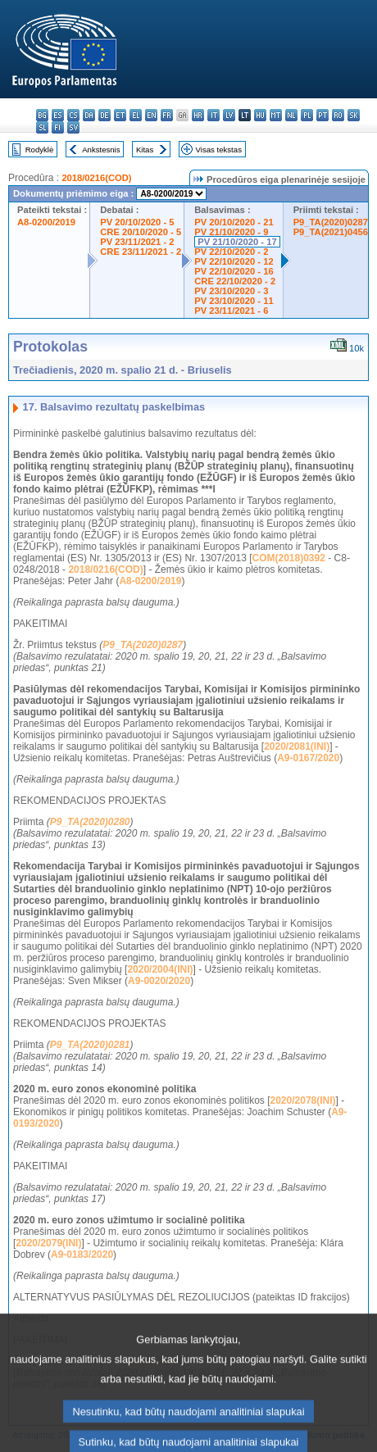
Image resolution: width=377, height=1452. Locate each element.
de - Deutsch (104, 115)
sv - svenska (73, 127)
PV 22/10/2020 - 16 (233, 271)
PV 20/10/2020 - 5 (137, 222)
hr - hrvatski (198, 115)
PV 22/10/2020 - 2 (231, 251)
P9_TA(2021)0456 (330, 232)
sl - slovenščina (42, 127)
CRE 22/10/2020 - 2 (234, 281)
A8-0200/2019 (46, 222)
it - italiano (213, 115)
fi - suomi (58, 127)
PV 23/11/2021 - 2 (137, 242)
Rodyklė (39, 149)
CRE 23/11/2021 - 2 (140, 251)
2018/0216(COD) (96, 178)
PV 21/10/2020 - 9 (231, 232)
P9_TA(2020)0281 (90, 1044)
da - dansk (89, 115)
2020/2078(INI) (303, 1100)
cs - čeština (73, 115)
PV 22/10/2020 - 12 (233, 261)
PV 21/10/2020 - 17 (237, 242)
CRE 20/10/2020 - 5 (140, 232)
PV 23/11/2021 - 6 (231, 310)
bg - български (42, 115)
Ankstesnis (101, 149)
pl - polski (307, 115)
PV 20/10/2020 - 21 (233, 222)
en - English (151, 115)
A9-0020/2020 (159, 981)
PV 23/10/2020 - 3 (231, 291)
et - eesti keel (120, 115)
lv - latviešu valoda (229, 115)
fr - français (167, 115)
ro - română (338, 115)
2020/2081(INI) (296, 746)
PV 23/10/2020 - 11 (233, 301)
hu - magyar (260, 115)
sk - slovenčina (353, 115)
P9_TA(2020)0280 (90, 822)
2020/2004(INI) (160, 969)
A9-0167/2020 (308, 758)
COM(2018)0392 (288, 558)
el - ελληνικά (135, 115)
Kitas (144, 149)
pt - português (322, 115)
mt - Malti (276, 115)
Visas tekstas (219, 149)
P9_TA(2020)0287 (330, 222)
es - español (58, 115)
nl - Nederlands (291, 115)
